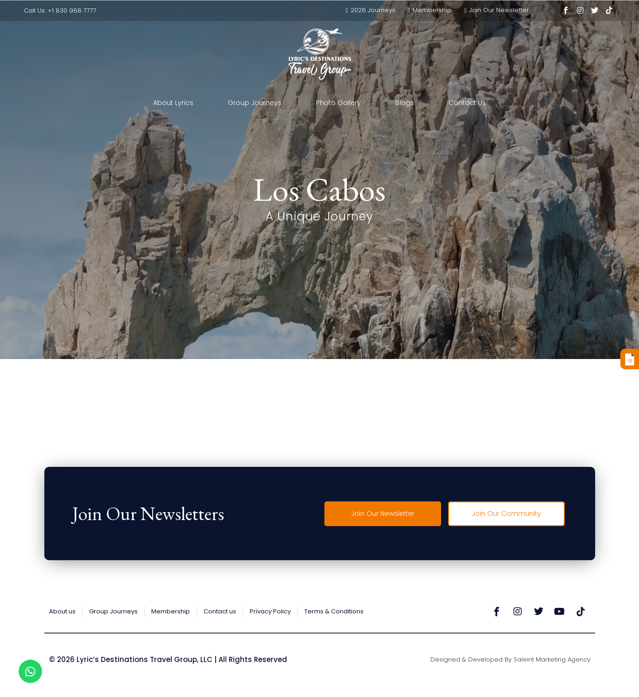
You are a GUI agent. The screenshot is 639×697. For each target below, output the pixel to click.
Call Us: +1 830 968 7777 (60, 10)
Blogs (404, 102)
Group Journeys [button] (254, 102)
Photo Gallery (338, 102)
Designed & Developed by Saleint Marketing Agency (510, 659)
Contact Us (467, 102)
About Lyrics (173, 102)
